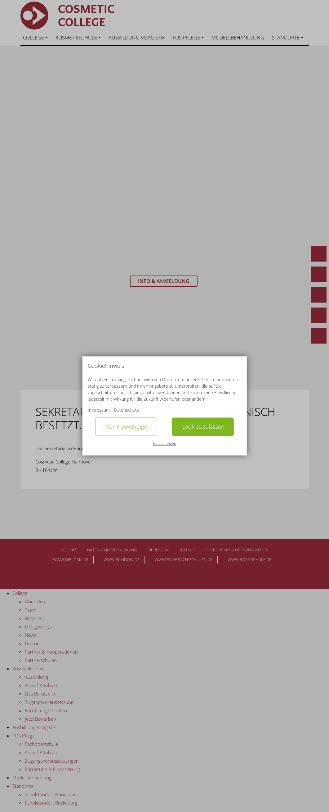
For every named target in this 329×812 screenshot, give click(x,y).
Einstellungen (164, 443)
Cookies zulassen (203, 427)
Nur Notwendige (126, 427)
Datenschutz (126, 410)
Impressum (99, 410)
